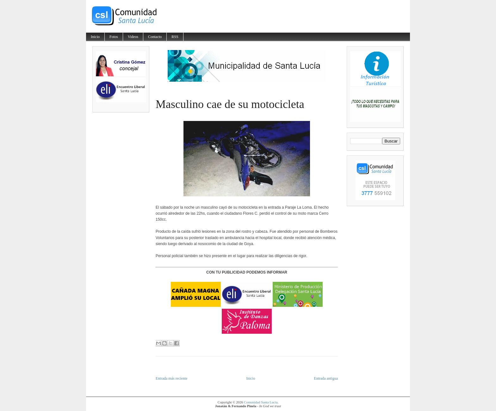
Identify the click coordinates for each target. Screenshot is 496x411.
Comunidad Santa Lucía (260, 402)
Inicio (95, 37)
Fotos (113, 37)
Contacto (155, 37)
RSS (174, 37)
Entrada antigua (326, 378)
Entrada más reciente (172, 378)
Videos (133, 37)
